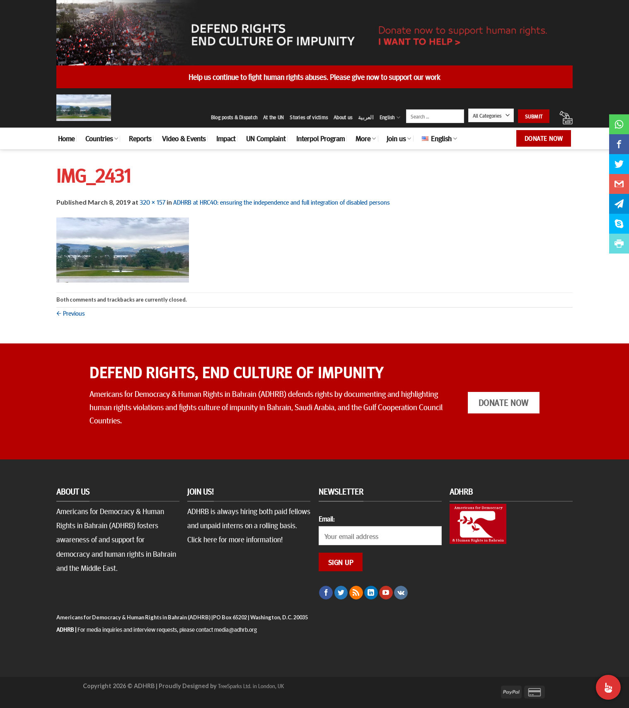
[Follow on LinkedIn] (371, 593)
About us (343, 117)
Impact (225, 138)
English (390, 117)
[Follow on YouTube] (386, 593)
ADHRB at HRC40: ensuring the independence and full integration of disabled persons (281, 201)
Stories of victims (309, 117)
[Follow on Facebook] (326, 593)
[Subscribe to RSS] (356, 593)
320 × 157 (152, 201)
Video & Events (184, 138)
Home (66, 138)
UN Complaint (265, 138)
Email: (326, 519)
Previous (70, 312)
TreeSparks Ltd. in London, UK (251, 685)
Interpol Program (320, 138)
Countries (101, 138)
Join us (399, 138)
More (366, 138)
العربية (366, 117)
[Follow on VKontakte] (401, 593)
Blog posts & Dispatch (234, 117)
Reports (140, 138)
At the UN (273, 117)
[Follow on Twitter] (341, 593)
